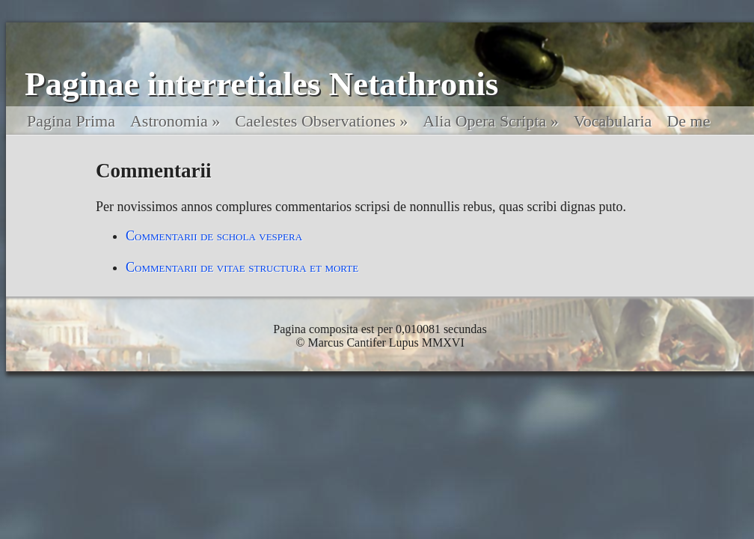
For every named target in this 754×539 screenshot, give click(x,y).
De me (688, 121)
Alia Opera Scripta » (490, 121)
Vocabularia (613, 121)
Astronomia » (175, 121)
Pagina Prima (71, 121)
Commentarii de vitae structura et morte (242, 267)
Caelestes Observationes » (321, 121)
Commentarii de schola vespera (214, 235)
